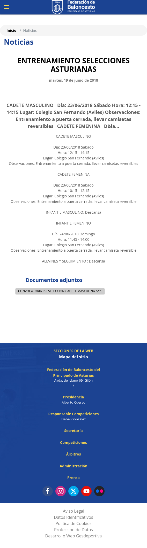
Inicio (11, 30)
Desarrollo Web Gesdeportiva (73, 536)
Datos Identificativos (73, 517)
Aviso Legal (73, 511)
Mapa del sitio (73, 356)
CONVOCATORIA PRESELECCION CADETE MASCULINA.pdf (59, 291)
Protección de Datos (73, 529)
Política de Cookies (73, 523)
